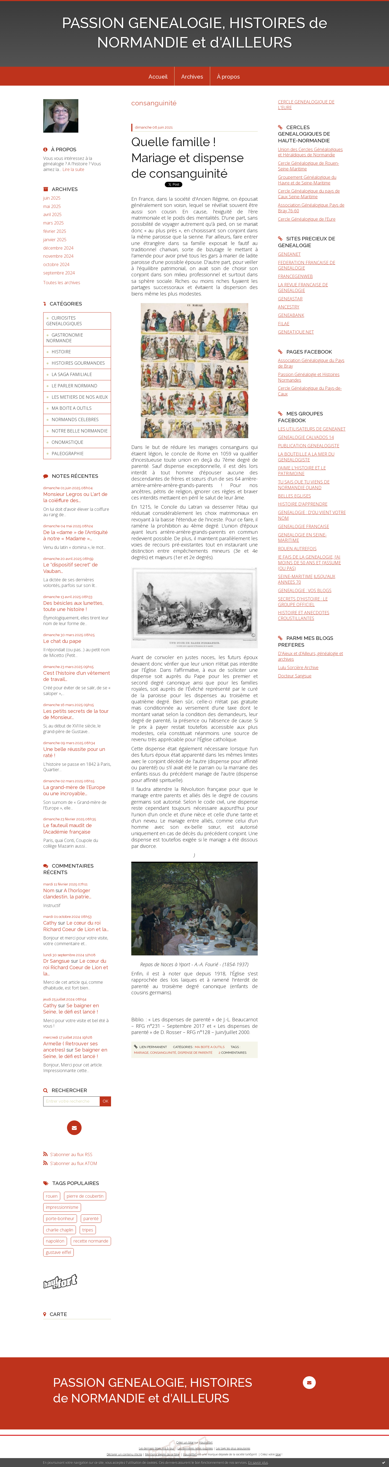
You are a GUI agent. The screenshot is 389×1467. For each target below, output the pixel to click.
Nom (48, 890)
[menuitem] (158, 76)
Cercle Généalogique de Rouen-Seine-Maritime (308, 166)
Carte (58, 1314)
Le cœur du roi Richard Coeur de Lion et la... (75, 967)
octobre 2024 (56, 264)
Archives (192, 76)
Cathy (50, 923)
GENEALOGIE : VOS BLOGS (304, 590)
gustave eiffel (58, 1252)
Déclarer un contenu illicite (124, 1454)
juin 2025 (52, 198)
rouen (52, 1196)
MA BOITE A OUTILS (72, 408)
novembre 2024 (58, 256)
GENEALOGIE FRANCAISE (303, 526)
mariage (141, 1053)
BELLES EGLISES (294, 496)
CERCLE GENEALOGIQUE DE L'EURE (306, 104)
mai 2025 (52, 206)
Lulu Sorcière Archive (298, 667)
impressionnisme (62, 1207)
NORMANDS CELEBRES (75, 419)
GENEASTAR (290, 299)
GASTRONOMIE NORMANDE (64, 338)
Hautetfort (206, 1442)
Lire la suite (73, 169)
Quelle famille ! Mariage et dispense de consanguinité (187, 158)
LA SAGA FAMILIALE (72, 374)
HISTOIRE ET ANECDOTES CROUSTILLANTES (303, 615)
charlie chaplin (59, 1230)
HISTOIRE (61, 352)
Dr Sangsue (56, 961)
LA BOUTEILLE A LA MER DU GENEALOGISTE (306, 457)
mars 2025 (53, 223)
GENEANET (289, 254)
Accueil (158, 76)
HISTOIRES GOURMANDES (78, 363)
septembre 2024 (59, 273)
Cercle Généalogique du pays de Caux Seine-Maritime (309, 194)
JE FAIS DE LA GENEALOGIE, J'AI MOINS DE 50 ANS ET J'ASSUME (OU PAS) (309, 562)
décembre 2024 (58, 248)
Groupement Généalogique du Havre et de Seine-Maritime (307, 180)
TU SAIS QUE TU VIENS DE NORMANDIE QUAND (304, 485)
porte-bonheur (60, 1218)
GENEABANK (291, 315)
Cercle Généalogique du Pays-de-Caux (310, 391)
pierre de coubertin (85, 1196)
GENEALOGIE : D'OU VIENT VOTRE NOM (312, 515)
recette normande (90, 1241)
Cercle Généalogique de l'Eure (307, 219)
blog (278, 1454)
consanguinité (163, 1053)
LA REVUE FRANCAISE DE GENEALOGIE (303, 287)
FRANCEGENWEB (295, 276)
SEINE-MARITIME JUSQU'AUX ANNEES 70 (306, 579)
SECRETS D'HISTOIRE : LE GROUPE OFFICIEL (303, 601)
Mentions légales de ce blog (162, 1454)
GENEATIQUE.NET (296, 332)
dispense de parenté (195, 1053)
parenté (91, 1218)
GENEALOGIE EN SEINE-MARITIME (302, 537)
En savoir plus (258, 1462)
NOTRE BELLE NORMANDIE (80, 431)
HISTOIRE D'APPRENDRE (302, 504)
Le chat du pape (62, 641)
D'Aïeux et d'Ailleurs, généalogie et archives (310, 656)
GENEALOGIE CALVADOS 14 (306, 437)
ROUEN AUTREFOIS (297, 549)
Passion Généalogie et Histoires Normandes (309, 377)
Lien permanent (150, 1047)
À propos (228, 76)
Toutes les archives (61, 283)
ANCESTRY (288, 307)
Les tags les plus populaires (233, 1448)
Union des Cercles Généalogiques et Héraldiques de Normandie (310, 152)
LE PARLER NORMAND (74, 386)
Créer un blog (184, 1442)
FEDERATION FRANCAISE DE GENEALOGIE (306, 265)
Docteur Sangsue (294, 676)
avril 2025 (52, 214)
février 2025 (54, 231)
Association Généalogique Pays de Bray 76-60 (311, 208)
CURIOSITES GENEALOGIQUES (64, 321)
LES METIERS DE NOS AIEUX (80, 397)
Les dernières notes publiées (195, 1448)
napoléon (55, 1241)
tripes (87, 1230)
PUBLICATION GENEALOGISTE (308, 446)
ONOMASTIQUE (67, 442)
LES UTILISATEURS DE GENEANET (312, 429)
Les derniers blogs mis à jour (157, 1448)
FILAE (283, 324)
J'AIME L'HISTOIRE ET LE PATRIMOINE (302, 470)
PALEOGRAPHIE (67, 453)
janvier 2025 (54, 240)
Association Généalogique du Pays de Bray (311, 363)
